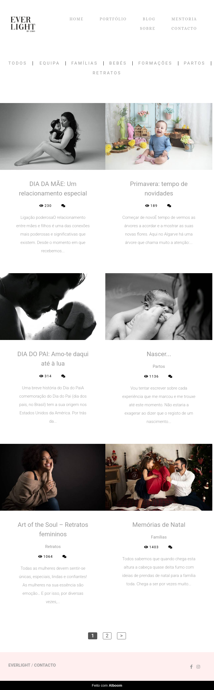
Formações (155, 63)
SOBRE (147, 28)
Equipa (50, 63)
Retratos (107, 73)
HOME (76, 19)
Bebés (118, 63)
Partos (194, 63)
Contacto (45, 665)
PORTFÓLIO (113, 19)
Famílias (84, 63)
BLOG (149, 19)
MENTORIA (184, 19)
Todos (17, 63)
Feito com (107, 685)
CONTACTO (184, 28)
